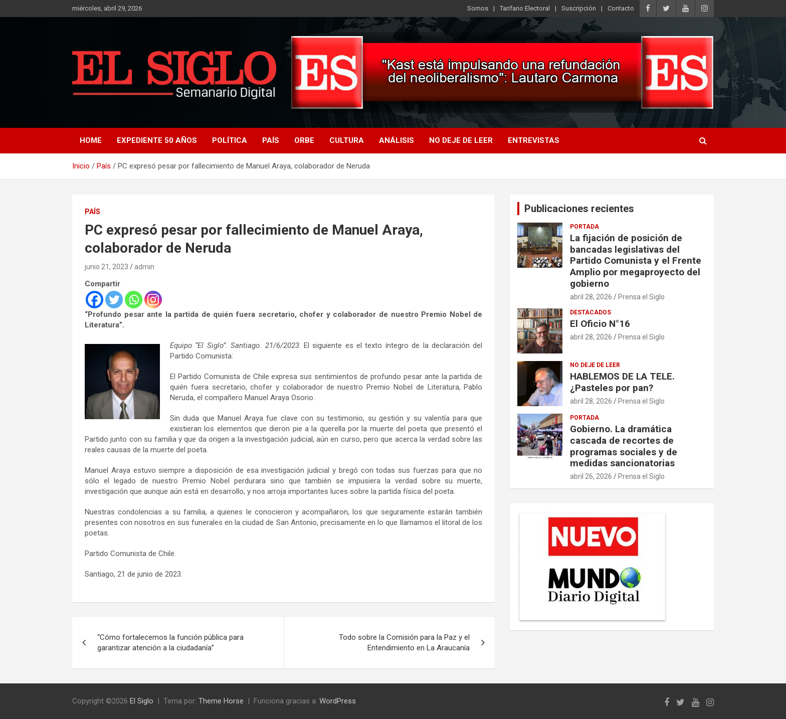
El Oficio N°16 (600, 323)
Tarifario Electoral (525, 8)
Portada (584, 226)
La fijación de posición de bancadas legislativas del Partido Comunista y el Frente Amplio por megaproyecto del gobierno (635, 260)
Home (91, 140)
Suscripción (578, 8)
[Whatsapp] (133, 299)
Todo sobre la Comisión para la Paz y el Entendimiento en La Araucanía (404, 642)
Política (229, 140)
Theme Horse (221, 700)
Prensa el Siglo (641, 297)
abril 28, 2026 (591, 297)
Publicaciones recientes (579, 209)
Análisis (396, 140)
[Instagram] (153, 299)
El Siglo (141, 700)
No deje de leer (461, 140)
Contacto (621, 8)
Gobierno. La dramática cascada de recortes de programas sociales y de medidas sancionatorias (623, 446)
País (270, 140)
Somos (477, 8)
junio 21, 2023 (106, 267)
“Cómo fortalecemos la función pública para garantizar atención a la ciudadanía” (170, 642)
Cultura (346, 140)
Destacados (590, 312)
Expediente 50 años (157, 140)
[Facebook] (94, 299)
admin (144, 267)
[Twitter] (114, 299)
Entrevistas (533, 140)
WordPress (337, 700)
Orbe (304, 140)
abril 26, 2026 (591, 476)
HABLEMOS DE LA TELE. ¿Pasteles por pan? (622, 382)
